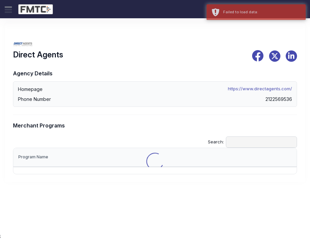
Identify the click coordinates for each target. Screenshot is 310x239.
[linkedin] (291, 56)
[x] (274, 56)
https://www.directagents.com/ (260, 88)
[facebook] (257, 56)
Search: (252, 142)
